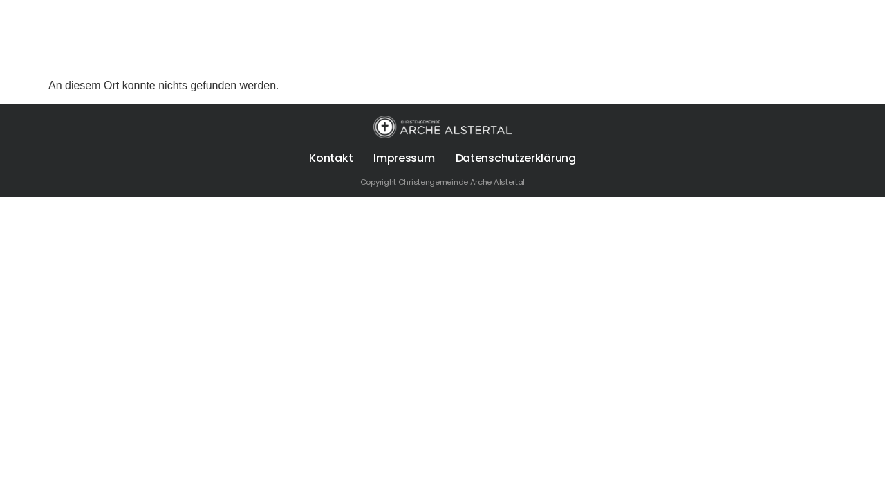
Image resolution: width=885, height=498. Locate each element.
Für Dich (190, 56)
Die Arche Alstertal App (559, 56)
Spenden (450, 56)
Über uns (105, 56)
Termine (367, 56)
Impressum (403, 158)
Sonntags (279, 56)
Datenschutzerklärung (516, 158)
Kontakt (331, 158)
